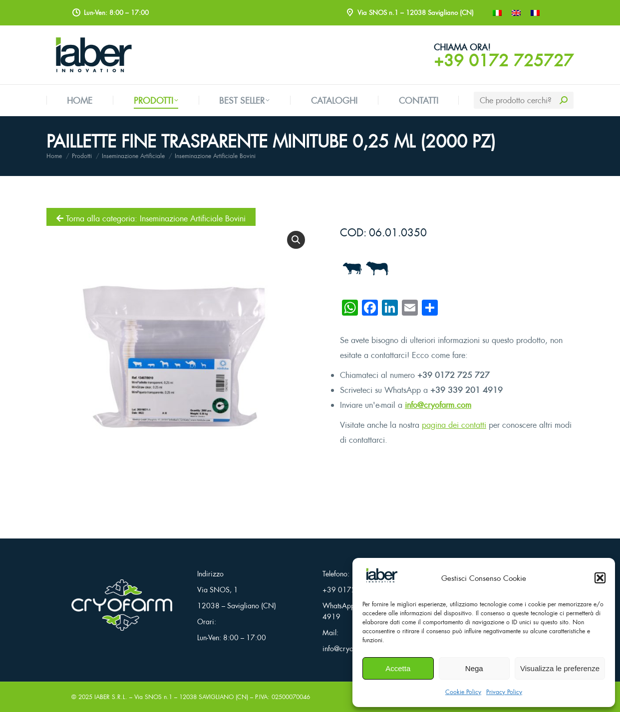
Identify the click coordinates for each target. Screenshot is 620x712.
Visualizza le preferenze (560, 668)
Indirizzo (210, 573)
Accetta (397, 668)
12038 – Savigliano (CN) (236, 605)
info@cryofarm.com (438, 404)
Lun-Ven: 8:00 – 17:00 (231, 637)
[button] (600, 578)
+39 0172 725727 (504, 60)
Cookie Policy (463, 692)
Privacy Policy (504, 692)
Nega (474, 668)
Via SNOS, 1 (217, 589)
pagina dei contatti (454, 424)
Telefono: (335, 573)
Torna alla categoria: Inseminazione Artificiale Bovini (151, 218)
